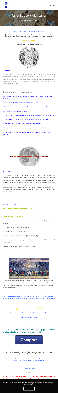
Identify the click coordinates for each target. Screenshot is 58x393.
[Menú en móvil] (52, 5)
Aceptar (29, 389)
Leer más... (30, 384)
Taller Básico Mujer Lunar (30, 20)
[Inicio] (21, 20)
